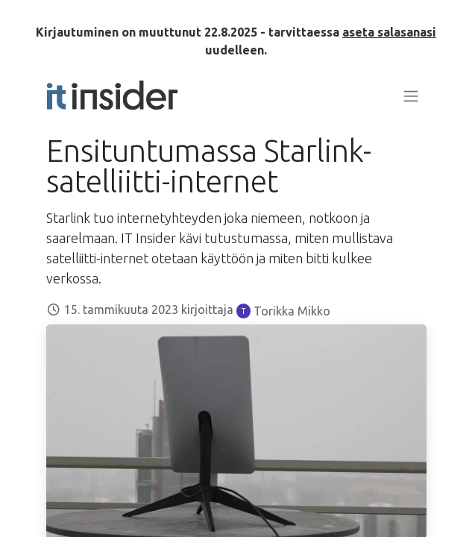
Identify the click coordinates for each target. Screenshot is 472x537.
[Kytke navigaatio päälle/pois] (411, 95)
